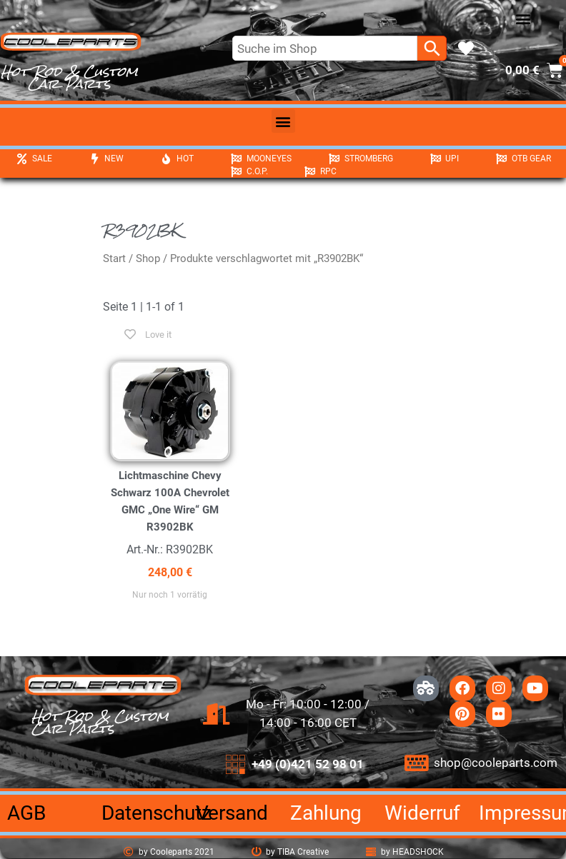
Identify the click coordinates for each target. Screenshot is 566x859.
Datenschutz (156, 813)
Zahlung (326, 813)
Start (114, 258)
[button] (523, 19)
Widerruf (422, 813)
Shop (148, 258)
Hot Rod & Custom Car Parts (69, 77)
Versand (232, 813)
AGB (26, 813)
